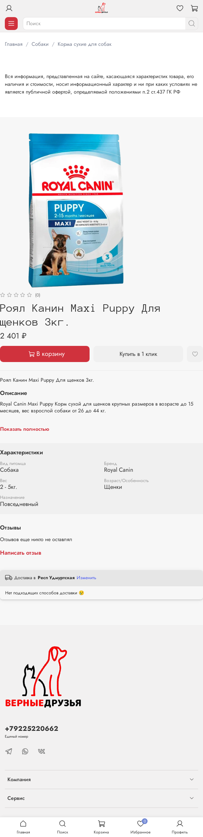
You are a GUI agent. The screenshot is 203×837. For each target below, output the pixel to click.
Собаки (40, 44)
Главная (14, 44)
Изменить (86, 577)
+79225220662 (31, 728)
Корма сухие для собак (84, 44)
